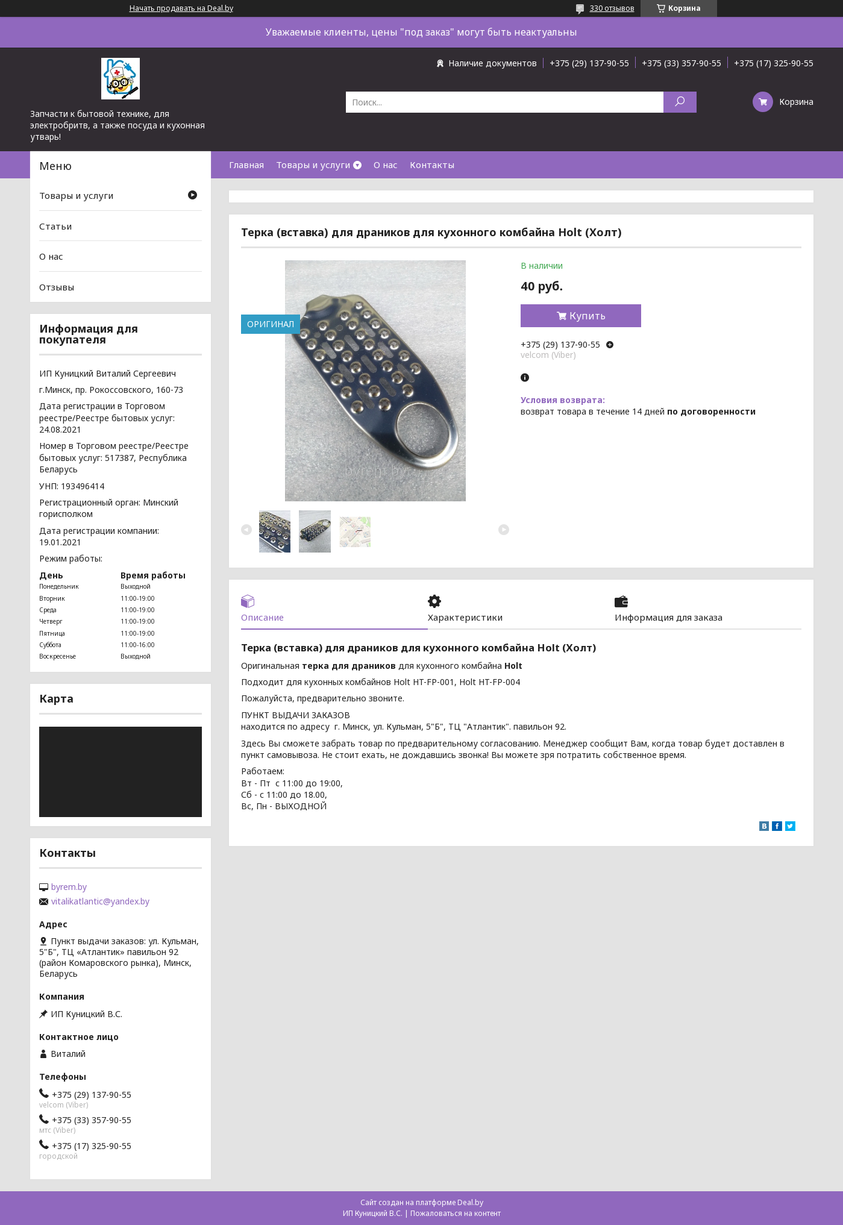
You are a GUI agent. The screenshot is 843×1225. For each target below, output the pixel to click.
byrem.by (69, 887)
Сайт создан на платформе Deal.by (421, 1202)
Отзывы (56, 287)
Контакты (432, 164)
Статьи (55, 226)
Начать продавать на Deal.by (181, 8)
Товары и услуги (313, 164)
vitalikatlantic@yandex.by (100, 901)
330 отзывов (612, 8)
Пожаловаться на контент (455, 1213)
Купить (587, 315)
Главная (246, 164)
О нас (386, 164)
